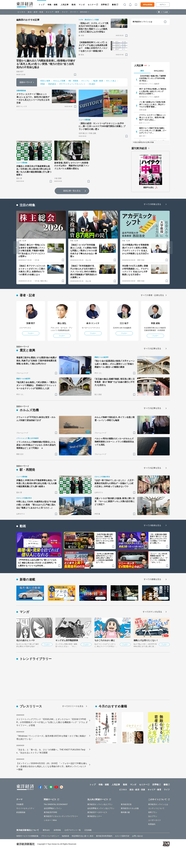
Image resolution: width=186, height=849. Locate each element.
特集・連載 (53, 5)
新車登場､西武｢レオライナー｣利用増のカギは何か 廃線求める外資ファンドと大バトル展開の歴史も (71, 166)
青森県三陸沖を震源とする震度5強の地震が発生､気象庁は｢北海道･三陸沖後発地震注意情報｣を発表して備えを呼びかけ (36, 360)
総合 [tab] (142, 71)
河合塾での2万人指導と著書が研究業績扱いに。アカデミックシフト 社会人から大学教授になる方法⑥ (135, 270)
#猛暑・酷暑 (98, 81)
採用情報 (57, 830)
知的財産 (65, 836)
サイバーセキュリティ (25, 808)
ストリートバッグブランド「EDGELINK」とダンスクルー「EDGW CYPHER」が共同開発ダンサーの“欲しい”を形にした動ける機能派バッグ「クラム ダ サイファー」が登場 (52, 722)
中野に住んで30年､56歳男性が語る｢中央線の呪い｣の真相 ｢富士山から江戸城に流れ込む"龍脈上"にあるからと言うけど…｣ (36, 505)
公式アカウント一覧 (73, 830)
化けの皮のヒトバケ (25, 640)
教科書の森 (125, 812)
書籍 (114, 5)
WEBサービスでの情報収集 (27, 836)
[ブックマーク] (75, 74)
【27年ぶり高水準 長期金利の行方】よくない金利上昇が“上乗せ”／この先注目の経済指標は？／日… (104, 558)
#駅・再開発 (73, 81)
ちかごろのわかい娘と (105, 640)
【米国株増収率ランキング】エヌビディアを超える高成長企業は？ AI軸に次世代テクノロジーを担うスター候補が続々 (93, 46)
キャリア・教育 (52, 12)
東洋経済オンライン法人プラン (100, 804)
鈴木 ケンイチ (92, 323)
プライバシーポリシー (50, 836)
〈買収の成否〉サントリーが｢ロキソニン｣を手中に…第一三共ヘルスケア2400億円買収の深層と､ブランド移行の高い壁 (102, 126)
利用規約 (151, 824)
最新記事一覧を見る (72, 191)
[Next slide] (170, 247)
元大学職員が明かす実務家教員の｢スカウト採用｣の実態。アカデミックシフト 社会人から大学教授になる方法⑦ (135, 249)
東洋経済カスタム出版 (130, 808)
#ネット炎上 (111, 81)
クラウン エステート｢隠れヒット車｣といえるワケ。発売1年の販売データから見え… (152, 117)
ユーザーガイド (154, 820)
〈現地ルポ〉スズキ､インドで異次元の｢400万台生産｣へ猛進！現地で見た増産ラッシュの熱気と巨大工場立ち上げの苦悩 (93, 27)
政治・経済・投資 (35, 12)
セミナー (92, 5)
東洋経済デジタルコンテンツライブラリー (61, 816)
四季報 (104, 5)
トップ (42, 5)
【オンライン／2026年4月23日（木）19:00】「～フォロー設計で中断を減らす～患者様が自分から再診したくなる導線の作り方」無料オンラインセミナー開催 (51, 766)
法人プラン (152, 816)
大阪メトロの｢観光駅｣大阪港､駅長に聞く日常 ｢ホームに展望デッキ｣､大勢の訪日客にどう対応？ (115, 501)
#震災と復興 (45, 81)
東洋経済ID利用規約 (104, 836)
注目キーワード (26, 82)
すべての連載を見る (152, 579)
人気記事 (65, 5)
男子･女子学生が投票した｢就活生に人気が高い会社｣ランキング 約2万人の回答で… (152, 91)
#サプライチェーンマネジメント (72, 84)
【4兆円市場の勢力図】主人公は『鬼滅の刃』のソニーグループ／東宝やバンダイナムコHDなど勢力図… (105, 538)
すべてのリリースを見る (72, 706)
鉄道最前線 (20, 812)
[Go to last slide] (16, 247)
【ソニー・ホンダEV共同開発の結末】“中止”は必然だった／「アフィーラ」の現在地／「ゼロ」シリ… (159, 558)
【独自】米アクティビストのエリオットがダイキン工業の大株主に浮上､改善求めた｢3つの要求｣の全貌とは (31, 270)
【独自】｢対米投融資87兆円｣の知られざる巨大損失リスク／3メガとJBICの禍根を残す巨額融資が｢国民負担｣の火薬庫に (83, 271)
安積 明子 (30, 323)
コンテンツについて (156, 808)
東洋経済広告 (126, 804)
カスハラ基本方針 (122, 836)
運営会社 (46, 830)
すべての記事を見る (152, 348)
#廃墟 (42, 84)
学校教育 (20, 804)
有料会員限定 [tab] (159, 71)
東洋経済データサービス (97, 812)
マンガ (82, 5)
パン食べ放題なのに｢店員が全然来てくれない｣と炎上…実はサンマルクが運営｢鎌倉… (152, 104)
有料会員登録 (147, 5)
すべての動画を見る (152, 525)
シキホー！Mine (50, 820)
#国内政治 (52, 84)
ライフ (65, 12)
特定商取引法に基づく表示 (82, 836)
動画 (74, 5)
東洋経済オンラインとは (142, 22)
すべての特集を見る (152, 204)
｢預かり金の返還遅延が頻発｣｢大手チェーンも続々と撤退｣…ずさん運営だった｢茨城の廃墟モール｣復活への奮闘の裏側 (115, 364)
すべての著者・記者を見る (152, 295)
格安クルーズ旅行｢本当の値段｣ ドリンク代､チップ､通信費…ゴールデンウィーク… (152, 130)
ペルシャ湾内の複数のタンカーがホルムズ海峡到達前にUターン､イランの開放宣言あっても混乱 (114, 441)
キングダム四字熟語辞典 (66, 640)
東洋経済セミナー (94, 816)
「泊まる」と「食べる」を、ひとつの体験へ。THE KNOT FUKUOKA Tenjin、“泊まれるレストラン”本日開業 (50, 751)
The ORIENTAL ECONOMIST (56, 804)
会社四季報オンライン (53, 808)
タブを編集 (164, 12)
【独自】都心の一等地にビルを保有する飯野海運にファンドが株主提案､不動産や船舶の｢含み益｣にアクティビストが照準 (31, 250)
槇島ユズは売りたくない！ (146, 640)
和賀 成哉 (155, 323)
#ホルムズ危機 (59, 81)
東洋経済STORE (50, 812)
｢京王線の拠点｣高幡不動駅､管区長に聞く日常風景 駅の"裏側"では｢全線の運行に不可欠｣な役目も (115, 382)
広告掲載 (88, 830)
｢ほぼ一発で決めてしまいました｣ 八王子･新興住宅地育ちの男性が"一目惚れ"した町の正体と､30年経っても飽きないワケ (115, 483)
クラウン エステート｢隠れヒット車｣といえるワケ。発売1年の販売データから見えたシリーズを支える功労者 (33, 98)
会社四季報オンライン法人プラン (100, 808)
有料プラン (152, 812)
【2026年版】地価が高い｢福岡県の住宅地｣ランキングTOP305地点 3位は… (152, 78)
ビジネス (21, 12)
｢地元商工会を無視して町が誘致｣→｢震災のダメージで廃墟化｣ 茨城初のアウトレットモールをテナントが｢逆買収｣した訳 (36, 385)
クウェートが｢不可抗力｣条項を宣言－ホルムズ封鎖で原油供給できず (35, 418)
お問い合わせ (137, 836)
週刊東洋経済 (139, 148)
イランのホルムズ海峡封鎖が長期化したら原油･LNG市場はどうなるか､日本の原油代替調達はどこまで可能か (36, 445)
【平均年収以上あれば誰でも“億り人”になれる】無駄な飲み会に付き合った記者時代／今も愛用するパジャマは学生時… (37, 563)
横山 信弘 (61, 323)
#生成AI (92, 84)
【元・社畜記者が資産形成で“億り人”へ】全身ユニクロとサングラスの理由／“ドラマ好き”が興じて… (158, 538)
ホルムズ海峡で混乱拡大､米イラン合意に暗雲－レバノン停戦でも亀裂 (115, 418)
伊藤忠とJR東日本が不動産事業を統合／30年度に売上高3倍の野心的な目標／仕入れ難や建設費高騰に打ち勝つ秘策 (33, 170)
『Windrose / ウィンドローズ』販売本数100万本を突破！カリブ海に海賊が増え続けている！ (51, 737)
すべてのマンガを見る (152, 612)
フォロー (31, 333)
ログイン (163, 5)
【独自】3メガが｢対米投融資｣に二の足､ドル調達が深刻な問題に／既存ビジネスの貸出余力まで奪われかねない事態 (83, 250)
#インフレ (86, 81)
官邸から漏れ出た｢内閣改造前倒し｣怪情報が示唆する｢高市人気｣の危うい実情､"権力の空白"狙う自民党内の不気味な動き (45, 64)
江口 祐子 (124, 323)
